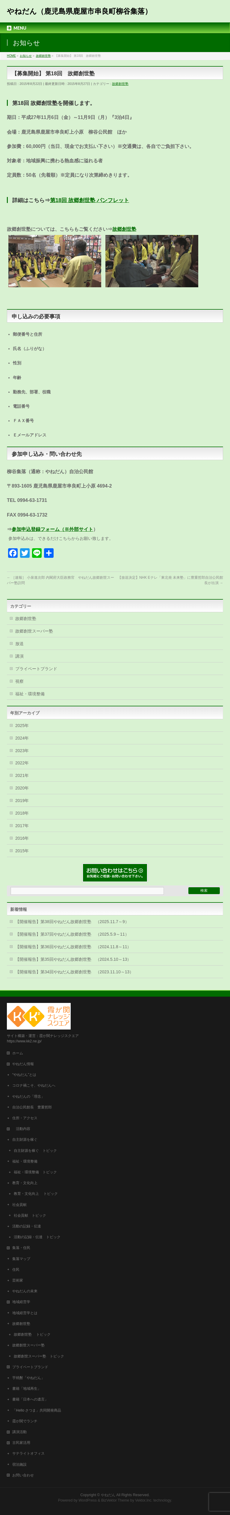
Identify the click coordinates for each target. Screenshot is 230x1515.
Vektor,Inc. (143, 1500)
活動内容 (23, 1129)
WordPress (87, 1500)
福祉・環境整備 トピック (35, 1172)
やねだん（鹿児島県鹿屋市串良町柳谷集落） (79, 11)
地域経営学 (21, 1302)
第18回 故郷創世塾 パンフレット (89, 200)
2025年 (22, 725)
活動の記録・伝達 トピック (37, 1237)
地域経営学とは (24, 1313)
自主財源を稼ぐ (24, 1139)
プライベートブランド (36, 668)
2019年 (22, 800)
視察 (19, 681)
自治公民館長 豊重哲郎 (32, 1107)
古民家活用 (21, 1443)
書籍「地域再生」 (28, 1388)
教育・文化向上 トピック (36, 1194)
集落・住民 (23, 1248)
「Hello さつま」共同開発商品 (36, 1410)
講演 (19, 656)
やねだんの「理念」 (28, 1096)
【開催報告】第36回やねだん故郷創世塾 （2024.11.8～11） (73, 946)
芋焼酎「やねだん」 (28, 1378)
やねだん (108, 1495)
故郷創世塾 (120, 83)
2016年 (22, 838)
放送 (19, 643)
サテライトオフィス (28, 1453)
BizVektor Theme (115, 1500)
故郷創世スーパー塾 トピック (39, 1356)
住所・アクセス (24, 1118)
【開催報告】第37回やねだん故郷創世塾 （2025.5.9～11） (72, 934)
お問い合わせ (23, 1475)
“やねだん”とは (24, 1075)
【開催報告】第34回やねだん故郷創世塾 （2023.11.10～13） (74, 971)
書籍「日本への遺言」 (32, 1399)
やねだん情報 (23, 1064)
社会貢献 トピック (30, 1215)
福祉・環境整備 (30, 693)
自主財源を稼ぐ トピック (35, 1151)
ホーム (17, 1053)
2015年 (22, 850)
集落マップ (21, 1259)
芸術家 (17, 1280)
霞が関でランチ (24, 1421)
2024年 (22, 738)
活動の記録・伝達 (26, 1226)
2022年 (22, 762)
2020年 (22, 788)
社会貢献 (19, 1205)
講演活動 (19, 1432)
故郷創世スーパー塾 (34, 631)
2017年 (22, 825)
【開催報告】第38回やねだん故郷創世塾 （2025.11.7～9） (72, 921)
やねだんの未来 (24, 1291)
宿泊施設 (19, 1464)
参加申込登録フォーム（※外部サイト (52, 529)
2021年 (22, 775)
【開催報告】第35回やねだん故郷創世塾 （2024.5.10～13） (73, 959)
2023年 (22, 750)
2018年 (22, 813)
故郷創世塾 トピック (32, 1334)
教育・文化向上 (24, 1183)
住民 (15, 1269)
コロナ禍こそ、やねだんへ (33, 1085)
